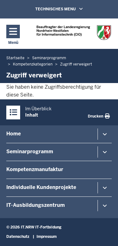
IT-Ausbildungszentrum (35, 205)
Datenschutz (17, 236)
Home (13, 133)
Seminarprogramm (29, 151)
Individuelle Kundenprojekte (41, 187)
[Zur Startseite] (74, 32)
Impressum (47, 236)
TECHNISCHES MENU (68, 9)
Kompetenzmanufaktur (34, 169)
